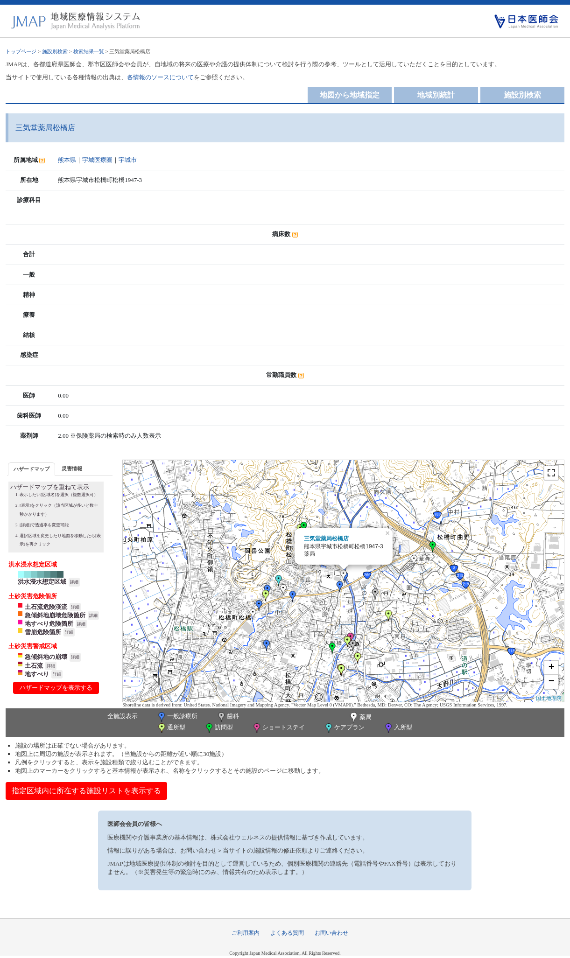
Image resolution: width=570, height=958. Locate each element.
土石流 (34, 665)
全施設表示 (122, 716)
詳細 (74, 582)
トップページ (21, 51)
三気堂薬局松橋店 (326, 538)
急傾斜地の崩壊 (46, 656)
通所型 (170, 728)
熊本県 (67, 159)
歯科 (227, 717)
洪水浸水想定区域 (42, 581)
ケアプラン (344, 728)
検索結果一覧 (88, 51)
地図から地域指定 (350, 95)
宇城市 (128, 159)
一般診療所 (176, 717)
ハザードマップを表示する (56, 687)
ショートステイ (278, 728)
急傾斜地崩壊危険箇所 (55, 615)
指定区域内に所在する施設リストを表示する (86, 791)
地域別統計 (436, 95)
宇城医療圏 (97, 159)
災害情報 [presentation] (72, 468)
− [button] (552, 682)
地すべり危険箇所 (49, 623)
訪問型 (218, 728)
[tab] (31, 468)
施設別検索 (55, 51)
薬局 (360, 717)
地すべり (37, 674)
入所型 (397, 728)
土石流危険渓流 (46, 606)
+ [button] (552, 668)
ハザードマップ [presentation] (31, 469)
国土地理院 (549, 698)
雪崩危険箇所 (43, 632)
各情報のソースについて (160, 77)
